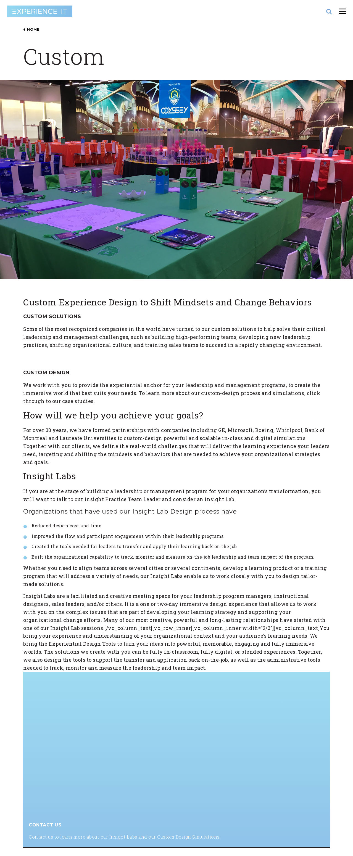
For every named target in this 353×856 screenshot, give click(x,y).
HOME (33, 29)
